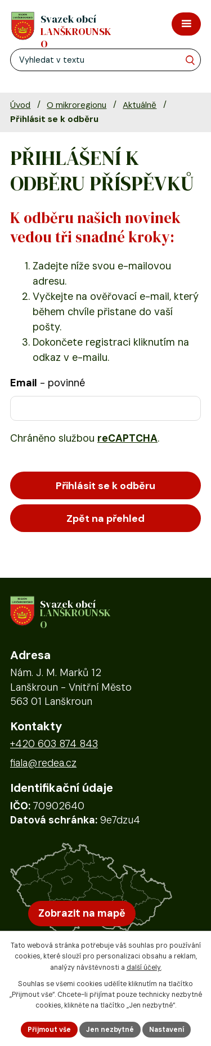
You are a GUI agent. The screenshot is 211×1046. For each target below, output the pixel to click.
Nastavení (166, 1029)
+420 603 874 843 (54, 744)
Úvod (20, 105)
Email (47, 383)
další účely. (144, 967)
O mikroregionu (76, 105)
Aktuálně (139, 105)
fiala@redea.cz (43, 763)
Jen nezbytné (110, 1029)
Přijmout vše (49, 1029)
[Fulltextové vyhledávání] (105, 60)
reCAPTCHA (127, 438)
